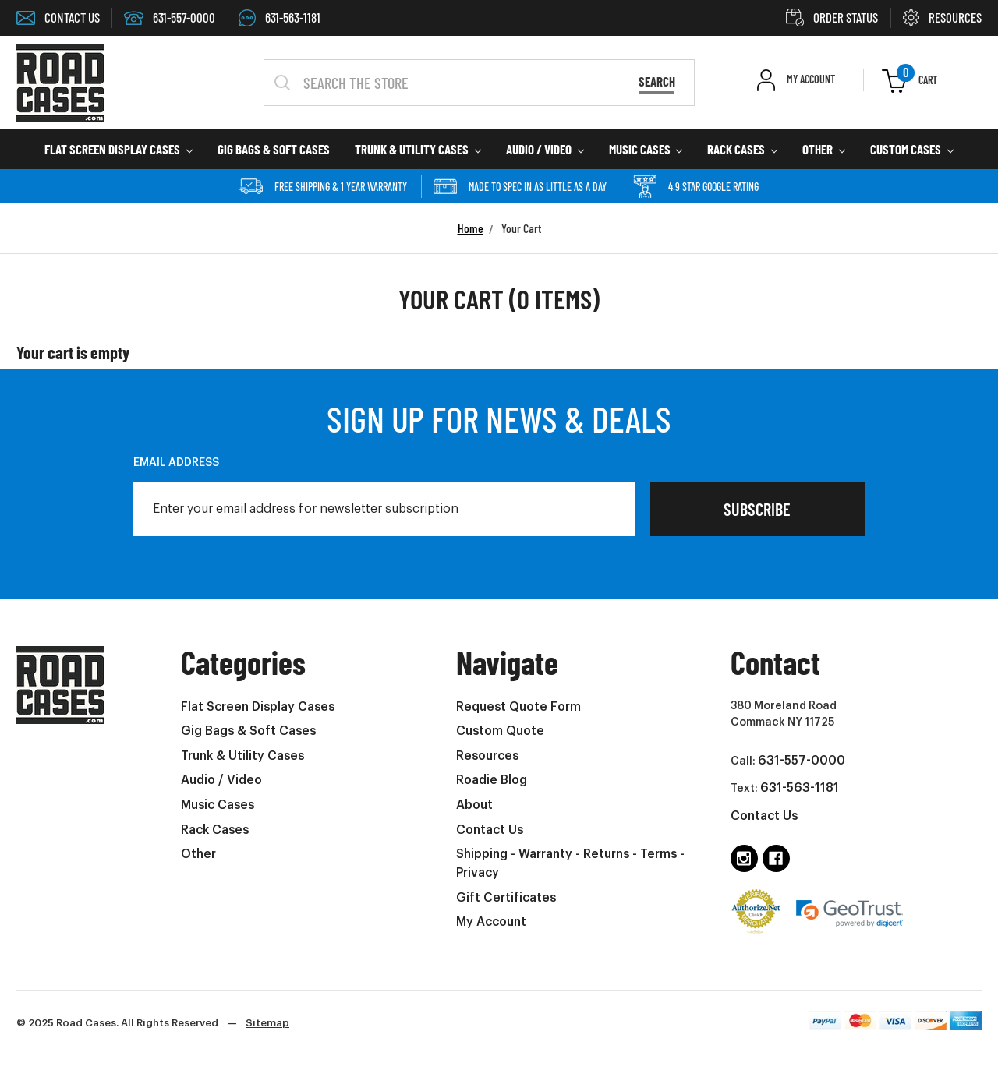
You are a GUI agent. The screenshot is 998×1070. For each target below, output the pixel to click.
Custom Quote (500, 731)
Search (657, 81)
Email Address (176, 462)
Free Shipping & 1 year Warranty (323, 186)
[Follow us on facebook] (776, 858)
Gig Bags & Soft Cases (274, 149)
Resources (487, 756)
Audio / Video (545, 149)
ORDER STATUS (832, 17)
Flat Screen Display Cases (118, 149)
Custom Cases (912, 149)
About (474, 805)
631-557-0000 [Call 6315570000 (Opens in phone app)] (169, 17)
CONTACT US (58, 17)
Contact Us (489, 830)
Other (823, 149)
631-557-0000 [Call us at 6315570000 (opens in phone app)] (801, 760)
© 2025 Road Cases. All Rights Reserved (152, 1023)
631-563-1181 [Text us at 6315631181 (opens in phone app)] (799, 788)
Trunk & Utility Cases (418, 149)
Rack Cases (742, 149)
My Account (491, 922)
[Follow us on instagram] (744, 858)
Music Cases (646, 149)
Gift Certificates (506, 898)
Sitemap (267, 1023)
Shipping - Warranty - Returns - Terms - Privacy (570, 863)
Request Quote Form (518, 707)
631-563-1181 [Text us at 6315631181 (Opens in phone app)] (279, 17)
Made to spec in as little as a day (520, 186)
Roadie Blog (491, 780)
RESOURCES (942, 17)
